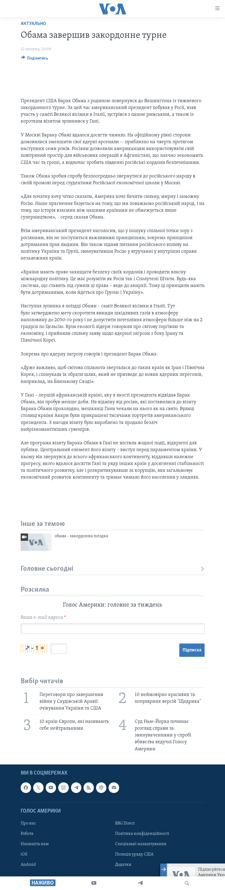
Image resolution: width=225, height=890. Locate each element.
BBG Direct (125, 823)
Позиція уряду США (134, 854)
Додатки (123, 865)
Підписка (192, 650)
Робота (27, 834)
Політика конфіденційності (142, 834)
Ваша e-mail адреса (43, 617)
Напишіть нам (35, 844)
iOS (24, 854)
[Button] (34, 59)
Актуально (33, 23)
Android (28, 865)
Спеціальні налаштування (140, 844)
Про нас (28, 823)
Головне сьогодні (113, 569)
